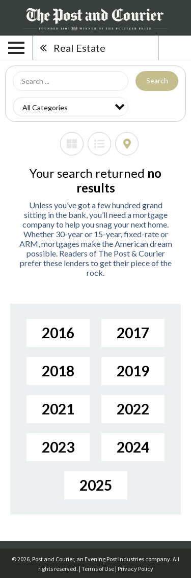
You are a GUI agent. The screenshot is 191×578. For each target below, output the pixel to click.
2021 (58, 409)
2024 (133, 447)
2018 (58, 370)
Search (157, 80)
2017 (133, 332)
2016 (58, 332)
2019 (133, 370)
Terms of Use (97, 568)
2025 (95, 485)
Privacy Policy (135, 568)
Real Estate (79, 48)
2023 (58, 447)
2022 (133, 409)
